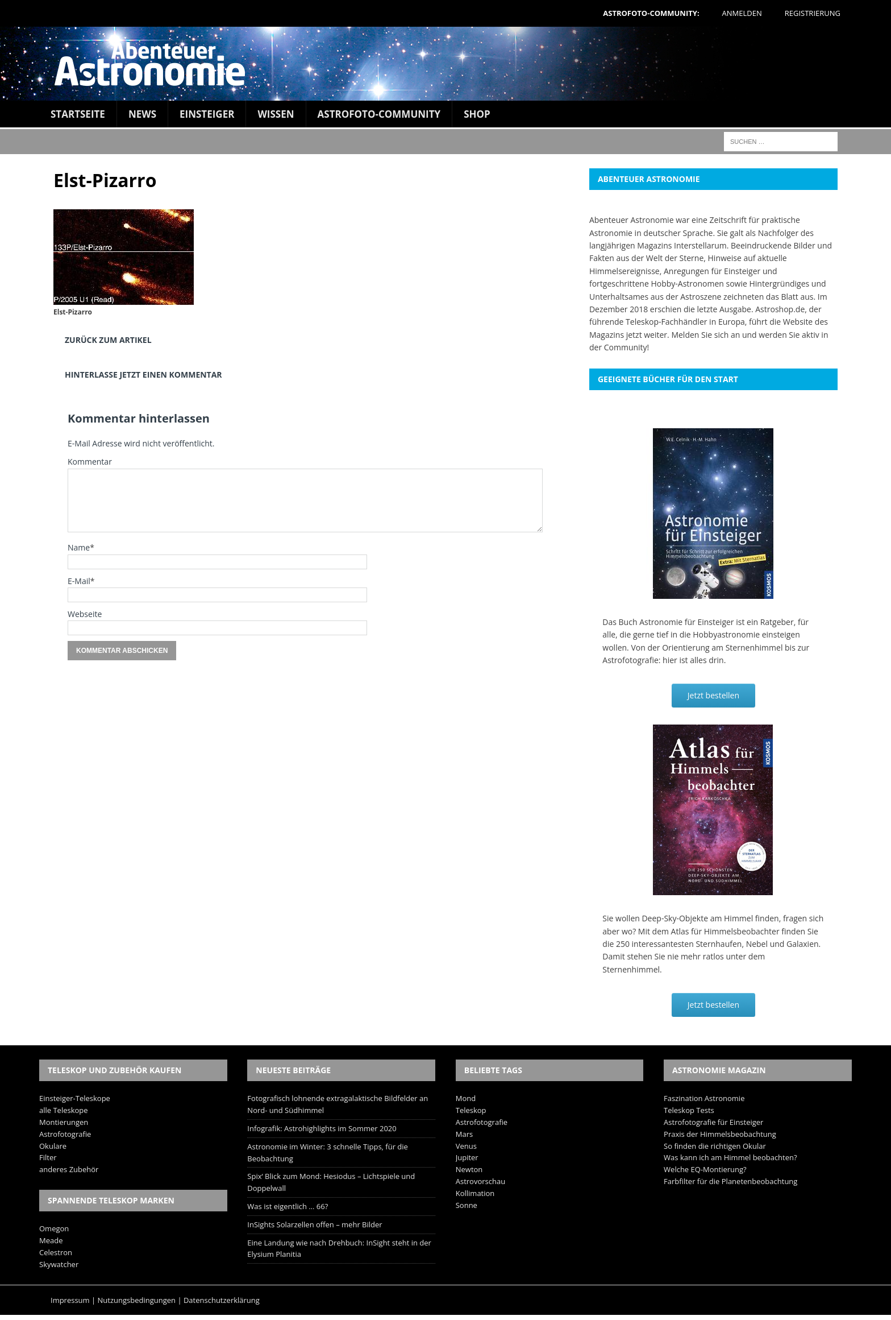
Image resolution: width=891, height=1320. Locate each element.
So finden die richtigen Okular (715, 1146)
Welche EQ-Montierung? (705, 1169)
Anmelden (742, 13)
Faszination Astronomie (704, 1098)
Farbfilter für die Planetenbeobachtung (730, 1181)
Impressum (70, 1300)
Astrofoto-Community (379, 114)
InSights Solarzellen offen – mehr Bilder (314, 1224)
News (142, 114)
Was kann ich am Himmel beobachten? (730, 1157)
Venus (466, 1146)
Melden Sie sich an (705, 334)
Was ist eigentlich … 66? (287, 1206)
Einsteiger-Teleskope (74, 1098)
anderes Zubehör (68, 1169)
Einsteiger (207, 114)
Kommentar (90, 461)
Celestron (55, 1252)
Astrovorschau (480, 1181)
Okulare (52, 1146)
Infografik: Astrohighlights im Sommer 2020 (321, 1128)
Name (79, 547)
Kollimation (475, 1193)
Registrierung (812, 13)
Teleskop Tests (689, 1110)
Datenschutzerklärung (222, 1300)
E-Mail (79, 581)
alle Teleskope (63, 1110)
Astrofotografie (65, 1134)
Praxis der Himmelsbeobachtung (720, 1134)
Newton (469, 1169)
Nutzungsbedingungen (137, 1300)
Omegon (54, 1228)
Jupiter (467, 1157)
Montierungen (63, 1122)
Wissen (275, 114)
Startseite (78, 114)
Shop (477, 114)
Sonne (466, 1205)
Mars (464, 1134)
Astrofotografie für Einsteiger (713, 1122)
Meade (51, 1240)
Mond (466, 1098)
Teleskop (471, 1110)
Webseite (85, 614)
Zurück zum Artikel (108, 339)
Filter (48, 1157)
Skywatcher (58, 1264)
